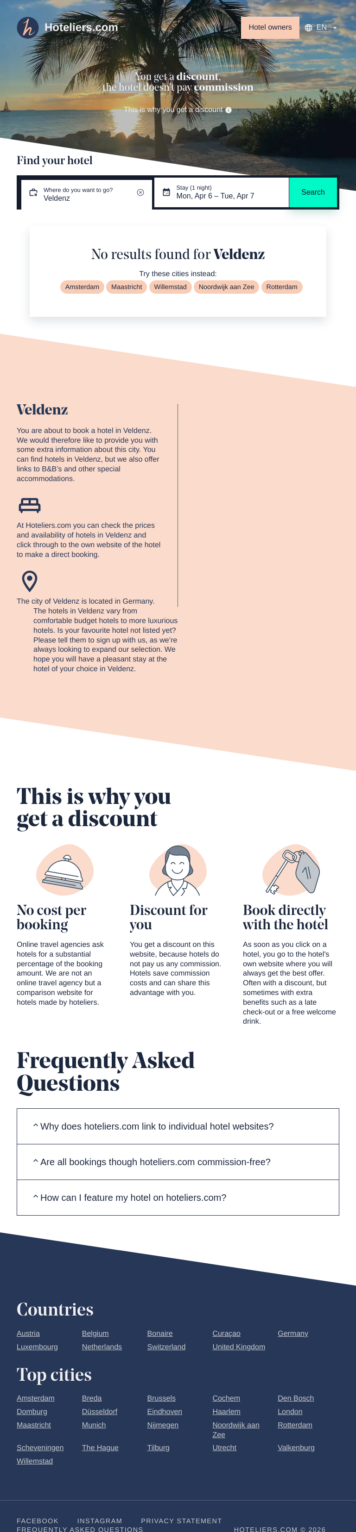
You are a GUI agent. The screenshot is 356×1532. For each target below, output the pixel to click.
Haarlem (226, 1412)
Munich (94, 1425)
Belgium (95, 1334)
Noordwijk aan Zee (226, 287)
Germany (293, 1334)
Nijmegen (163, 1425)
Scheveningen (40, 1448)
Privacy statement (181, 1521)
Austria (28, 1334)
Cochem (226, 1398)
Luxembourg (37, 1347)
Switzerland (166, 1347)
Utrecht (224, 1448)
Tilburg (158, 1448)
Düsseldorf (99, 1412)
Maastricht (126, 287)
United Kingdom (238, 1347)
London (290, 1412)
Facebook (38, 1521)
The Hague (100, 1448)
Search (313, 192)
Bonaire (160, 1334)
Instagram (99, 1521)
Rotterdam (282, 287)
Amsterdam (82, 287)
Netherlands (102, 1347)
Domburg (32, 1412)
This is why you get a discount (178, 110)
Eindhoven (165, 1412)
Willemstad (170, 287)
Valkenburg (296, 1448)
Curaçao (226, 1334)
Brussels (161, 1398)
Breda (92, 1398)
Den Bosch (296, 1398)
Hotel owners (270, 27)
